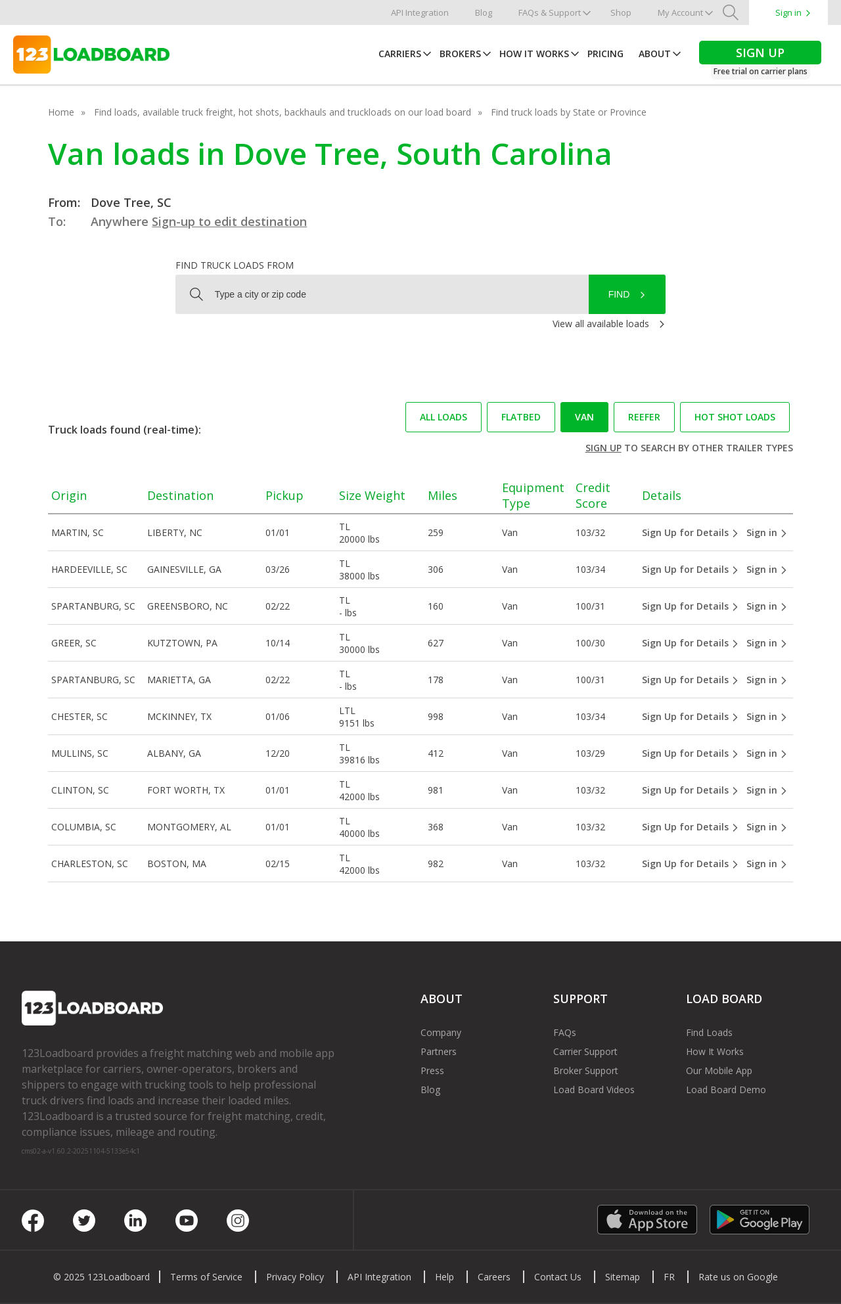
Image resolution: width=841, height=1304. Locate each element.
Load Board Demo (726, 1089)
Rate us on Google (738, 1276)
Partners (438, 1051)
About (655, 53)
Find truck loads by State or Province (569, 112)
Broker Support (585, 1070)
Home (61, 112)
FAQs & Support (549, 12)
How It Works (534, 53)
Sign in (788, 12)
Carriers (399, 53)
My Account (680, 12)
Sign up (603, 447)
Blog (483, 12)
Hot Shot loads (734, 417)
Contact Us (557, 1276)
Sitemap (622, 1276)
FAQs (564, 1032)
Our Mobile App (719, 1070)
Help (444, 1276)
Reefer (644, 417)
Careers (494, 1276)
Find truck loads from (234, 265)
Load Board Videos (594, 1089)
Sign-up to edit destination (229, 221)
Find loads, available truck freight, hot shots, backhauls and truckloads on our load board (282, 112)
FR (669, 1276)
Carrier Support (585, 1051)
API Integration (420, 12)
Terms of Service (206, 1276)
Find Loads (709, 1032)
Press (432, 1070)
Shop (620, 12)
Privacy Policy (295, 1276)
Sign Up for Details (690, 532)
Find (619, 294)
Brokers (460, 53)
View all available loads (601, 323)
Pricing (605, 53)
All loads (443, 417)
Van (584, 417)
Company (440, 1032)
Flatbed (521, 417)
